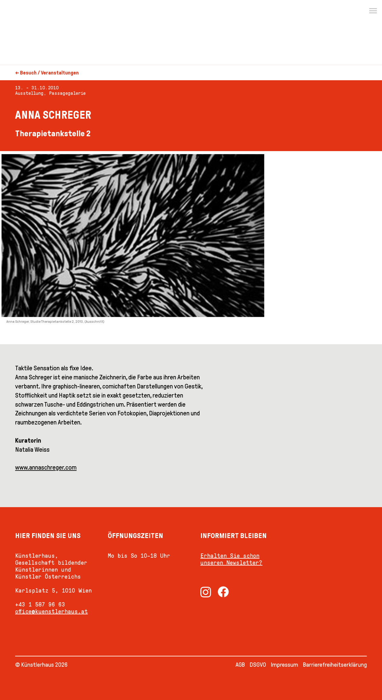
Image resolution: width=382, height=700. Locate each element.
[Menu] (373, 11)
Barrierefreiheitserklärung (335, 664)
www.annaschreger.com (46, 467)
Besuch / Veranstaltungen (49, 73)
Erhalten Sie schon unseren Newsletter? (231, 559)
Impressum (284, 664)
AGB (240, 664)
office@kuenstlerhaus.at (51, 611)
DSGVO (258, 664)
